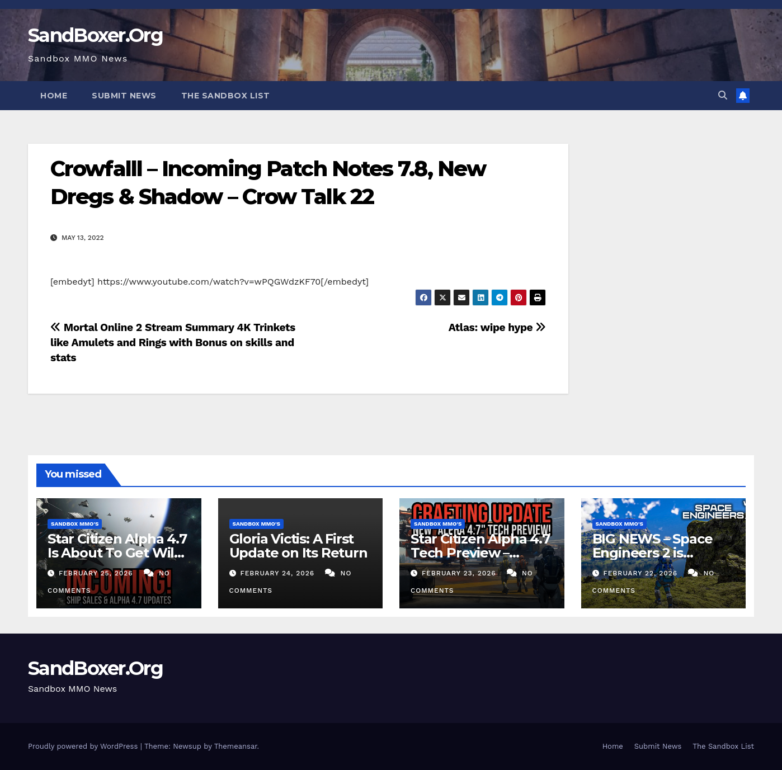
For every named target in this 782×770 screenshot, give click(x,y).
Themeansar (235, 746)
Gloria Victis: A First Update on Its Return (298, 546)
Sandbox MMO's (74, 524)
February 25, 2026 (97, 573)
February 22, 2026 (641, 573)
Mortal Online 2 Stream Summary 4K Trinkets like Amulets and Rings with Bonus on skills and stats (172, 342)
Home (53, 96)
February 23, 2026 (460, 573)
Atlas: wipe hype (497, 327)
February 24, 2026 (278, 573)
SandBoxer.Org (95, 35)
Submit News (124, 96)
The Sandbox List (225, 96)
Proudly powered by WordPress (84, 746)
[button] (722, 95)
